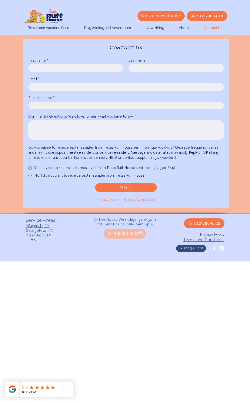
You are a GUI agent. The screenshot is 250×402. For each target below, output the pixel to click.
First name (38, 60)
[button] (49, 28)
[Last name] (175, 68)
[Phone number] (124, 105)
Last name (137, 60)
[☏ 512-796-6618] (207, 16)
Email (33, 79)
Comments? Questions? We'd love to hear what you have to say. (82, 116)
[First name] (74, 68)
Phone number (41, 98)
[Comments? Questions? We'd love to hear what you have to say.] (126, 130)
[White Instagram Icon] (221, 248)
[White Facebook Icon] (214, 248)
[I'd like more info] (125, 234)
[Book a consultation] (161, 16)
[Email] (124, 87)
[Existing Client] (191, 248)
